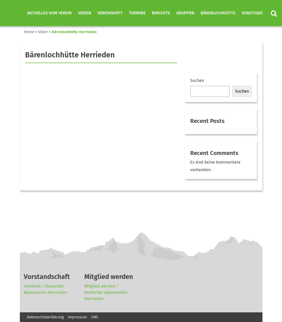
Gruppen (185, 12)
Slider (43, 32)
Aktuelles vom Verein (49, 12)
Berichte (161, 12)
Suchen (197, 80)
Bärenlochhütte (218, 12)
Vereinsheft (110, 12)
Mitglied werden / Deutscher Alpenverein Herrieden (105, 292)
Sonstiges (252, 12)
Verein (84, 12)
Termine (137, 12)
